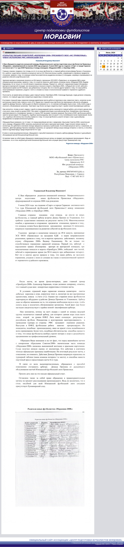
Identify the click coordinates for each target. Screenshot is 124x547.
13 (111, 63)
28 (114, 69)
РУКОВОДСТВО (7, 43)
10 (100, 63)
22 (117, 66)
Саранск (114, 544)
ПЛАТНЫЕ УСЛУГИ (54, 43)
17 (100, 66)
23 (121, 66)
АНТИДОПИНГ (82, 43)
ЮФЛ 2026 (41, 43)
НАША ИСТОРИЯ (22, 43)
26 (107, 69)
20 (111, 66)
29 (117, 69)
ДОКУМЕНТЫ (69, 43)
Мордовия (120, 544)
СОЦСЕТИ (105, 43)
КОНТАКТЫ (95, 43)
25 (104, 69)
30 (121, 69)
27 (111, 69)
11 (104, 63)
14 (114, 63)
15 (117, 63)
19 (107, 66)
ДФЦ (32, 43)
